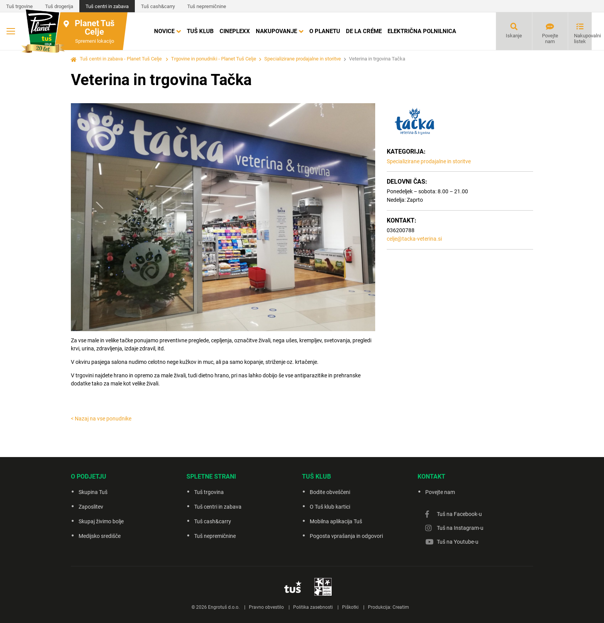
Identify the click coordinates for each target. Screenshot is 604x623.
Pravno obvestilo (266, 607)
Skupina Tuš (93, 492)
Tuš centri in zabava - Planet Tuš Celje (121, 59)
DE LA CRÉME (364, 31)
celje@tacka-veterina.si (414, 239)
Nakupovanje (276, 31)
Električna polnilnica (422, 31)
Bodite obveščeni (330, 492)
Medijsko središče (100, 536)
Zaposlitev (91, 507)
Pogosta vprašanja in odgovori (346, 536)
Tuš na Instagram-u (460, 528)
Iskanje (514, 36)
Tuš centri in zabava (107, 6)
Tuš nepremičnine (206, 6)
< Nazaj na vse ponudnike (101, 418)
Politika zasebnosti (313, 607)
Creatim (401, 607)
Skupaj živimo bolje (101, 521)
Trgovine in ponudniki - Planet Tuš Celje (213, 59)
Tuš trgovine (19, 6)
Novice (164, 31)
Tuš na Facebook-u (459, 514)
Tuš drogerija (59, 6)
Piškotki (350, 607)
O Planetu (324, 31)
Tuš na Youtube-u (457, 542)
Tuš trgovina (209, 492)
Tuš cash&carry (158, 6)
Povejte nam (550, 38)
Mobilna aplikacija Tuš (336, 521)
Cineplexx (235, 31)
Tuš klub (200, 31)
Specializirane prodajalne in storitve (302, 59)
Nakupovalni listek (583, 38)
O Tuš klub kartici (330, 507)
